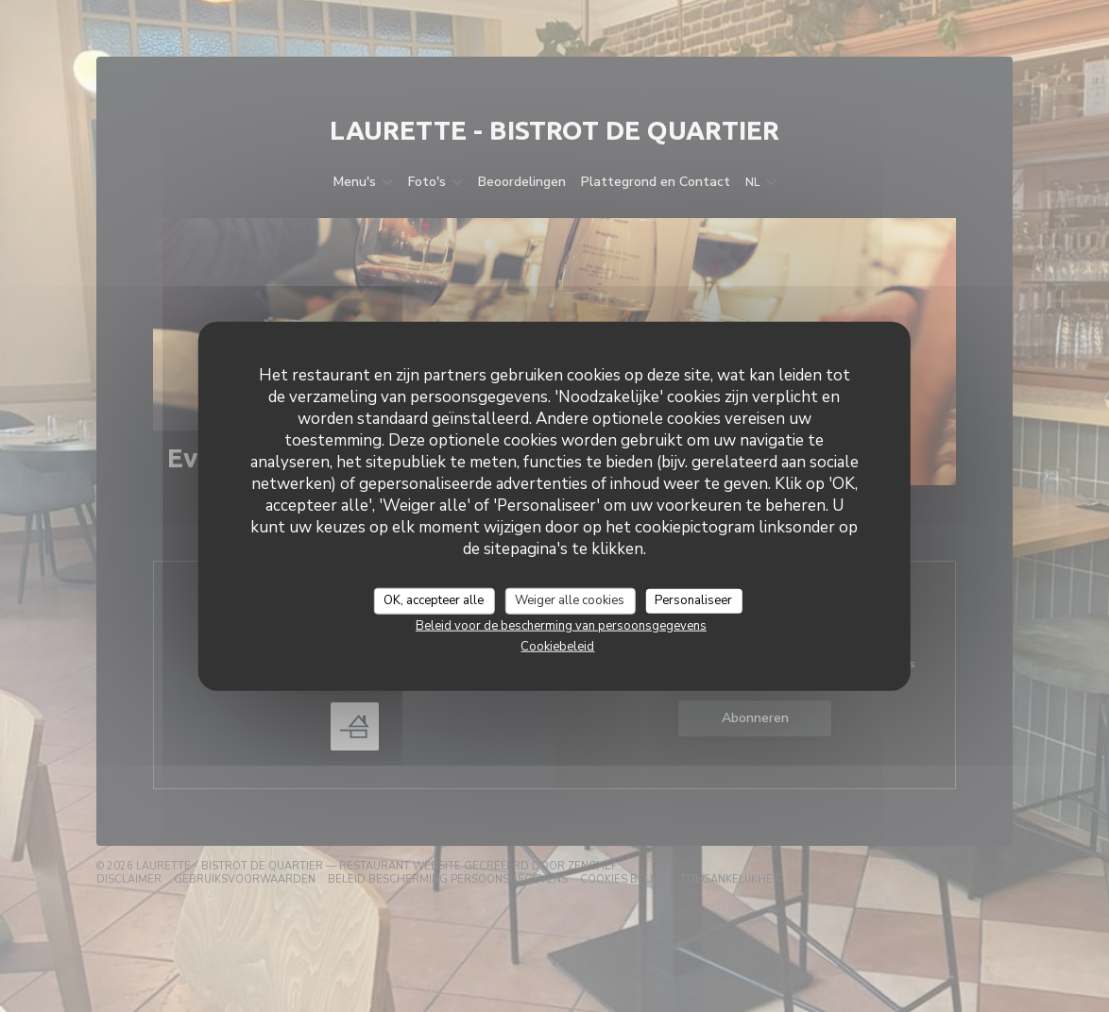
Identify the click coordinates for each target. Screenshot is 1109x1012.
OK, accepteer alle (434, 600)
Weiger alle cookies (569, 600)
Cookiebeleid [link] (557, 645)
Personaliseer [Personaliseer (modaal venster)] (693, 600)
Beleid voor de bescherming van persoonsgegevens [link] (561, 624)
